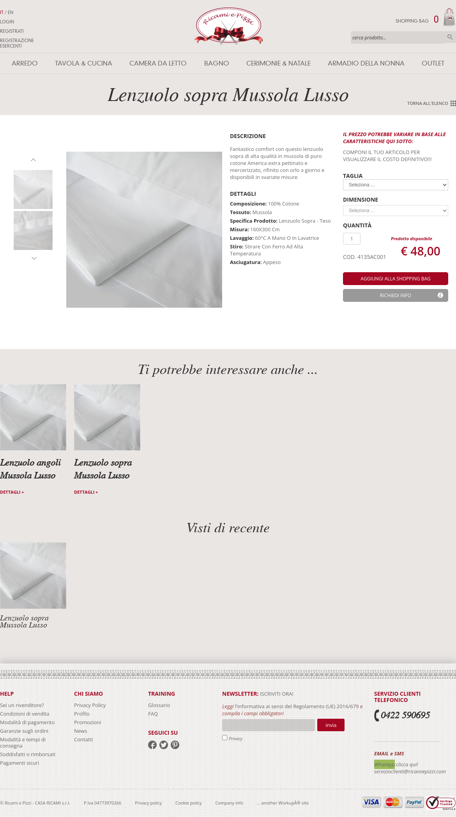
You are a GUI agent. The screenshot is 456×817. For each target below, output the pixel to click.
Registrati (12, 31)
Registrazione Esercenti (17, 43)
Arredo (25, 63)
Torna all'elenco (427, 103)
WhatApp (384, 764)
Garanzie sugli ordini (24, 730)
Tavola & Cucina (83, 63)
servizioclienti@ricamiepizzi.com (410, 771)
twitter (163, 745)
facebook (152, 745)
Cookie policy (188, 803)
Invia (330, 724)
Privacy (235, 738)
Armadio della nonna (366, 63)
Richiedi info (395, 295)
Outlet (433, 63)
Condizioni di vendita (24, 713)
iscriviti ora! (276, 693)
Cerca (450, 37)
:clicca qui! (406, 764)
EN (10, 12)
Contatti (83, 739)
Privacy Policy (90, 705)
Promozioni (87, 722)
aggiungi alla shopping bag (396, 278)
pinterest (175, 745)
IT (2, 12)
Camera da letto (158, 63)
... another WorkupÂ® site (283, 803)
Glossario (159, 705)
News (80, 730)
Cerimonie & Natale (278, 63)
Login (7, 22)
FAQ (153, 713)
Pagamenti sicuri (19, 762)
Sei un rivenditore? (22, 705)
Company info (230, 803)
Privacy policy (148, 803)
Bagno (216, 63)
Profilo (82, 713)
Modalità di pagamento (27, 722)
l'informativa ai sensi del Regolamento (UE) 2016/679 (297, 706)
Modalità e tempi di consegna (23, 742)
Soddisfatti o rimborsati (27, 754)
